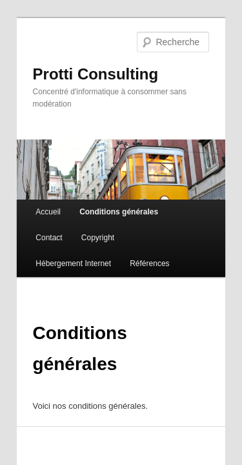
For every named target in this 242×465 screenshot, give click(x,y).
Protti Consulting (82, 56)
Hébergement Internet (111, 216)
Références (187, 216)
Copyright (37, 216)
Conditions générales (104, 190)
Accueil (33, 190)
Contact (176, 190)
